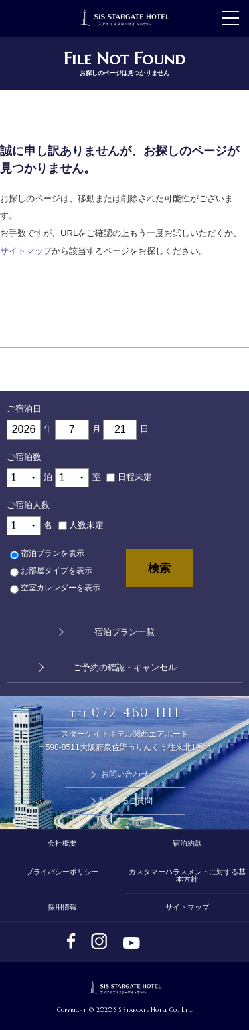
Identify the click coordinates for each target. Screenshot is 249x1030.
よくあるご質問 (125, 800)
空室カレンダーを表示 (60, 588)
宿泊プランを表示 (52, 554)
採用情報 (62, 907)
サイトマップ (26, 251)
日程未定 (135, 477)
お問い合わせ (125, 774)
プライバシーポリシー (62, 872)
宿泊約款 (187, 843)
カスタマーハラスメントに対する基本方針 (187, 875)
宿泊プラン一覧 (124, 632)
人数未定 (86, 525)
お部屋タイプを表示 (56, 571)
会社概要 (62, 843)
